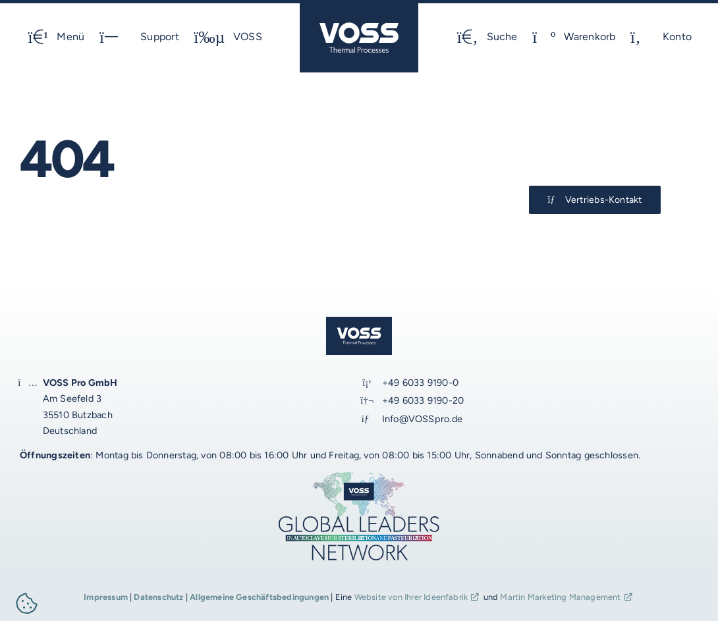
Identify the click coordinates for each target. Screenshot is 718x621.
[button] (27, 605)
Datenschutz (158, 597)
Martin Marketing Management (560, 597)
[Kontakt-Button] (595, 200)
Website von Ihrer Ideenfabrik (411, 597)
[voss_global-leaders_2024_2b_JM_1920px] (359, 475)
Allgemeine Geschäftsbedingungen (259, 597)
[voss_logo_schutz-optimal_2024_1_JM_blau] (359, 8)
